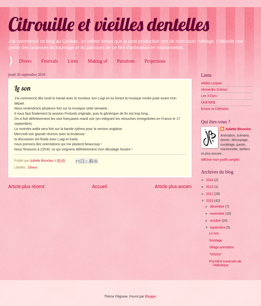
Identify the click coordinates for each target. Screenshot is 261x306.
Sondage (215, 240)
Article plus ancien (173, 186)
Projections (155, 61)
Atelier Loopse (211, 83)
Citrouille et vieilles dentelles (108, 24)
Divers (25, 61)
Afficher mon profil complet (220, 159)
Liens (72, 61)
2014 (210, 180)
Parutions (126, 61)
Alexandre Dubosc (214, 89)
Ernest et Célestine (215, 109)
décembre (217, 206)
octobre (216, 220)
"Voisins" (215, 254)
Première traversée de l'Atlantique (225, 263)
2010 (210, 200)
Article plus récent (26, 186)
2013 (210, 187)
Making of (97, 61)
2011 (210, 194)
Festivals (49, 61)
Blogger (150, 296)
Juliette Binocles (238, 129)
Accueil (99, 186)
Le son (214, 233)
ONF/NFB (208, 102)
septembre (218, 227)
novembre (217, 213)
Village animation (221, 247)
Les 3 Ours (209, 96)
